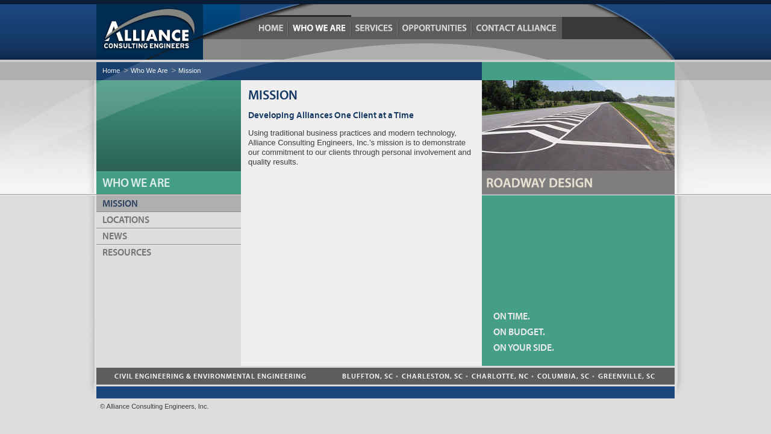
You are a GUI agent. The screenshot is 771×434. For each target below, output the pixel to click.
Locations (125, 220)
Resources (126, 252)
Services (374, 28)
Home (271, 28)
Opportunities (435, 28)
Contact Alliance (516, 28)
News (114, 236)
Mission (189, 70)
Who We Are (320, 28)
